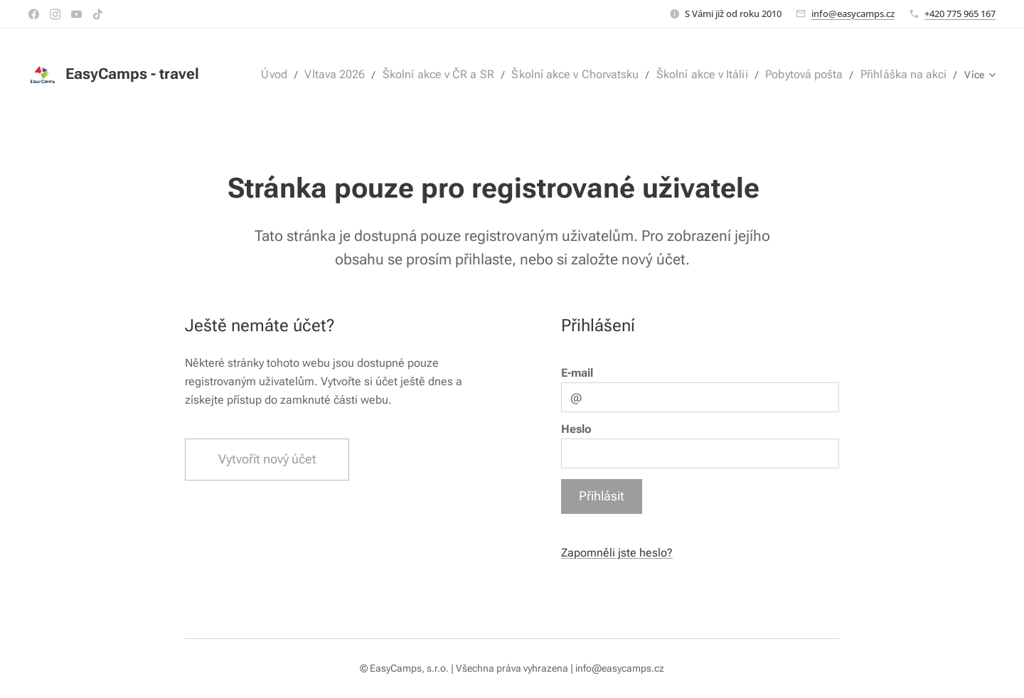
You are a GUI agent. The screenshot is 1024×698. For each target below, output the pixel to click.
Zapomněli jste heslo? (617, 552)
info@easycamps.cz (853, 13)
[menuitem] (303, 74)
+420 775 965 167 (960, 13)
